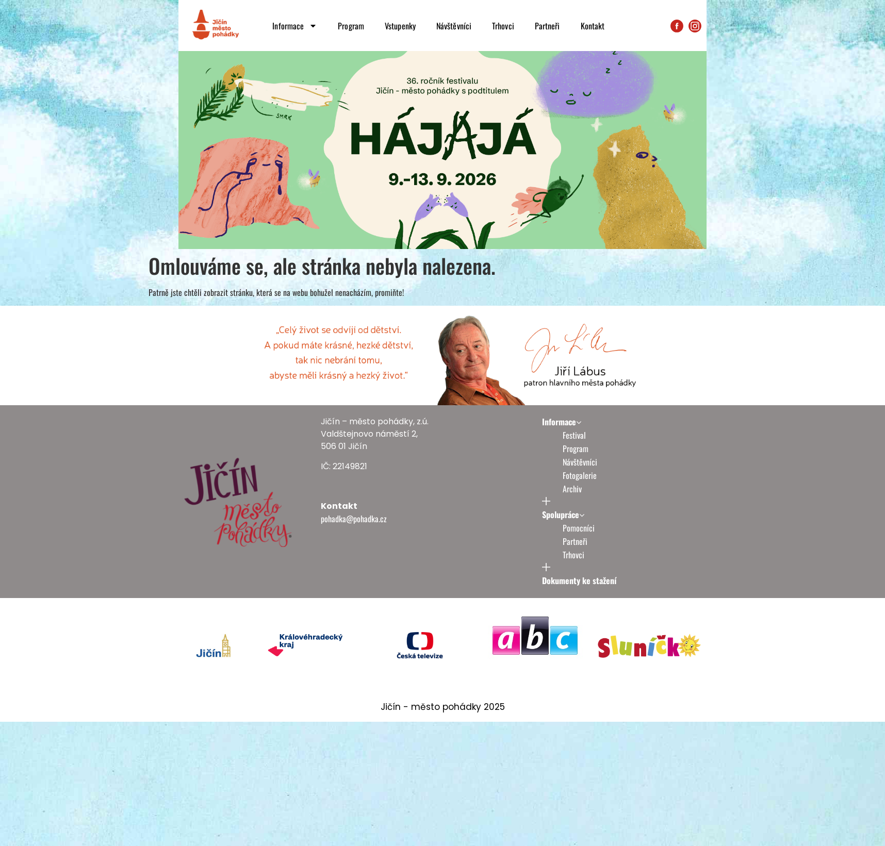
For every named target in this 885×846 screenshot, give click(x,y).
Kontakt (593, 26)
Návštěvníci (453, 26)
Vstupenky (400, 26)
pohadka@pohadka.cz (354, 518)
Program (351, 26)
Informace (294, 25)
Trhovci (503, 26)
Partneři (547, 26)
